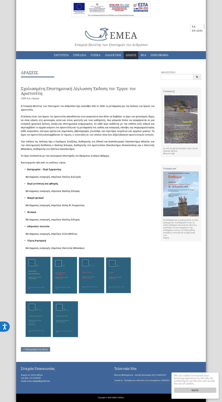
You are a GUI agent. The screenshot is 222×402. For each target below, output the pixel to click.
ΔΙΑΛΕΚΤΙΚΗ (113, 55)
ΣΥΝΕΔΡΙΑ (79, 55)
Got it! (195, 390)
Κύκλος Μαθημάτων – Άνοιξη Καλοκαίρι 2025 (135, 375)
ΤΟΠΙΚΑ (95, 55)
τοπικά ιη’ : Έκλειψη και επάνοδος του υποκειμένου (137, 380)
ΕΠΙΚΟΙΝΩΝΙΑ (159, 55)
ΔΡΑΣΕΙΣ (131, 55)
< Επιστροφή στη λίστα (35, 349)
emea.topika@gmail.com (38, 381)
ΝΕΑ (143, 55)
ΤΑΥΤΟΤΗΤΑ (61, 55)
